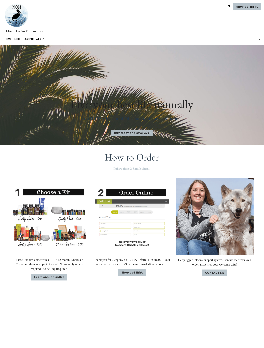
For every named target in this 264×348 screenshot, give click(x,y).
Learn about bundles (49, 278)
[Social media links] (259, 39)
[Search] (229, 6)
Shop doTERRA (247, 6)
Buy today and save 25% (132, 134)
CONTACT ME (214, 274)
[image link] (16, 14)
